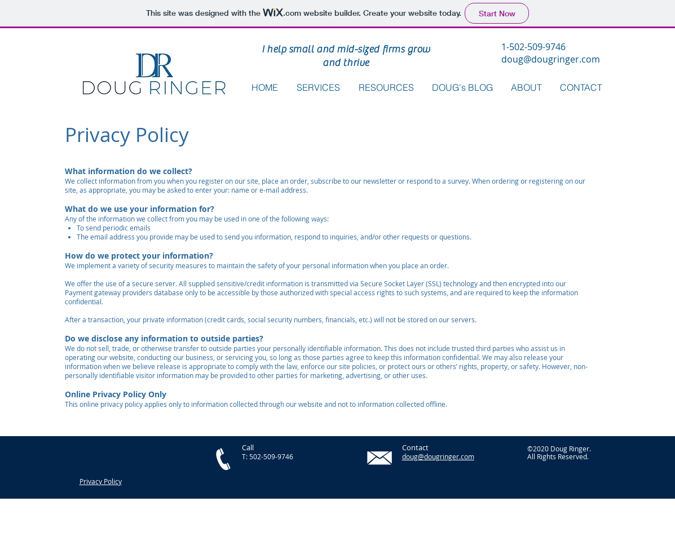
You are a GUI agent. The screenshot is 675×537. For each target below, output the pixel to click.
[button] (386, 87)
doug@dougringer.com (550, 59)
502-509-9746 (271, 456)
